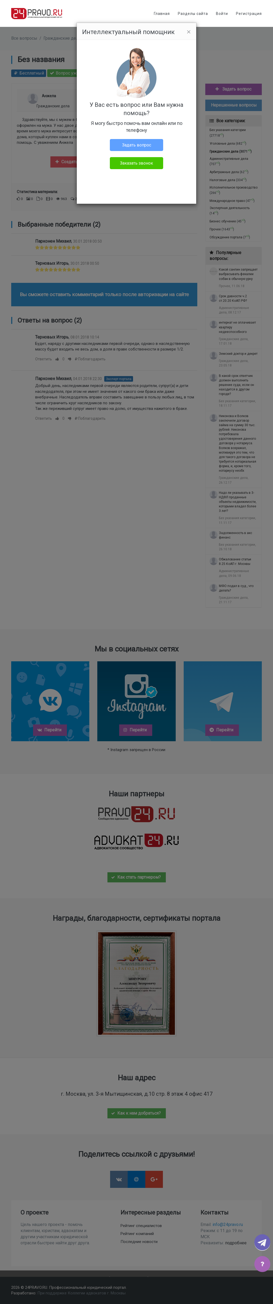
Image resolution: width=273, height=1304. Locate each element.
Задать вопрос (136, 145)
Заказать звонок (136, 163)
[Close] (189, 32)
